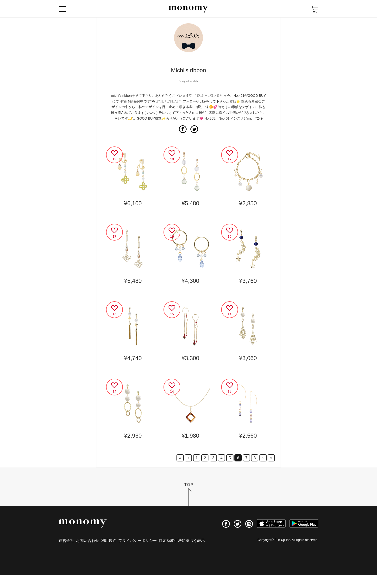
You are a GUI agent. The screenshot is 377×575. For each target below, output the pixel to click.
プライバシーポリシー (137, 541)
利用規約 (108, 541)
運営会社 (66, 541)
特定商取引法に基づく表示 (182, 541)
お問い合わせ (87, 541)
